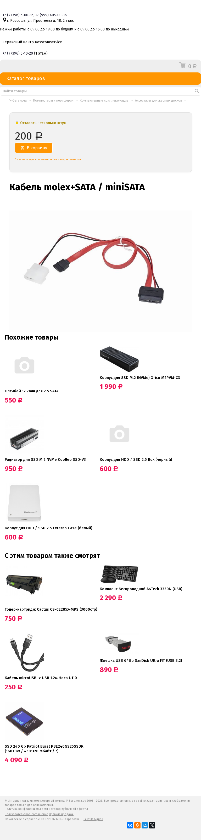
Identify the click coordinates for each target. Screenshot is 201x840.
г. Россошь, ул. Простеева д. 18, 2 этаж (38, 20)
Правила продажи (61, 814)
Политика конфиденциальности (26, 809)
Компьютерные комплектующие (104, 100)
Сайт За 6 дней (93, 819)
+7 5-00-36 (18, 15)
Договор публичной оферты (68, 809)
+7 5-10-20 (18, 53)
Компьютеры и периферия (53, 100)
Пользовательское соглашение (26, 814)
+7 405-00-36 (51, 15)
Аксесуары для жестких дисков (158, 100)
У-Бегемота (18, 100)
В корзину (33, 147)
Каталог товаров (100, 78)
